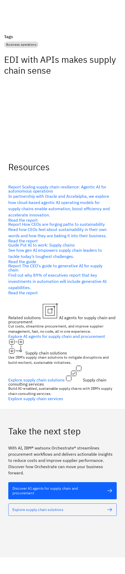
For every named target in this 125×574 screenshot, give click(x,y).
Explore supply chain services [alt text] (35, 398)
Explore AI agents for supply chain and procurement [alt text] (56, 336)
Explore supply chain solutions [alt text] (37, 379)
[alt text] (60, 203)
